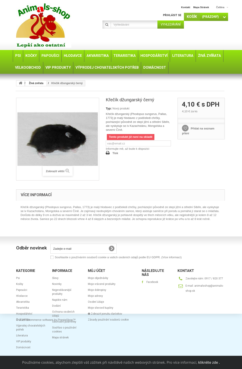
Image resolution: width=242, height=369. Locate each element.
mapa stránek (201, 7)
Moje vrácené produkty (101, 284)
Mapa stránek (60, 337)
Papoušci (21, 290)
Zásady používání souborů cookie (108, 319)
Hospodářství (24, 313)
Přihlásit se (172, 15)
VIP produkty (23, 341)
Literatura (22, 335)
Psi (18, 278)
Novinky (57, 284)
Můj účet (96, 271)
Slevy (55, 278)
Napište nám (59, 299)
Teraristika (22, 307)
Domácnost (23, 347)
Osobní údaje (96, 301)
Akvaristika (23, 301)
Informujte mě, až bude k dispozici (127, 148)
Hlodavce (22, 295)
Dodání (56, 305)
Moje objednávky (98, 278)
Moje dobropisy (97, 290)
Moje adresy (95, 295)
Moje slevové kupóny (100, 307)
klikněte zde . (209, 362)
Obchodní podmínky (64, 321)
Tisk (115, 153)
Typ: (109, 108)
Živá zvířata (23, 319)
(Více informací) (171, 257)
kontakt (185, 7)
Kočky (19, 284)
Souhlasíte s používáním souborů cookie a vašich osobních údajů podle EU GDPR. (118, 257)
